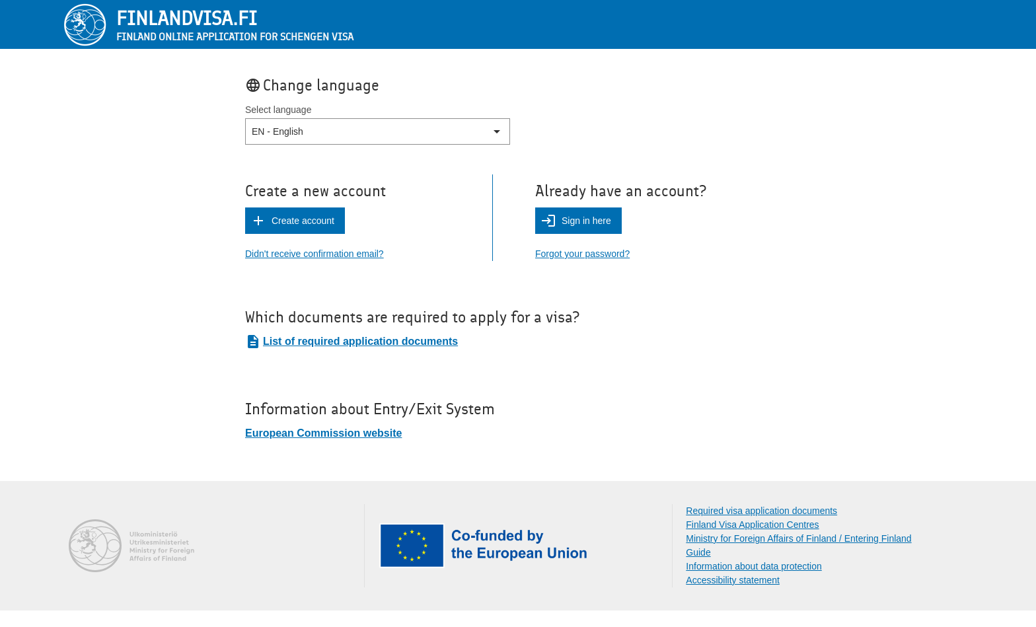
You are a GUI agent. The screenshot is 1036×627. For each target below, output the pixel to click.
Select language (278, 109)
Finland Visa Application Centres (752, 524)
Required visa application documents (761, 510)
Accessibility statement (733, 580)
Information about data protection (753, 566)
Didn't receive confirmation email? (314, 253)
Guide (698, 552)
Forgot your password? (582, 253)
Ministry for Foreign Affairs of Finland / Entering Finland (798, 538)
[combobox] (253, 132)
